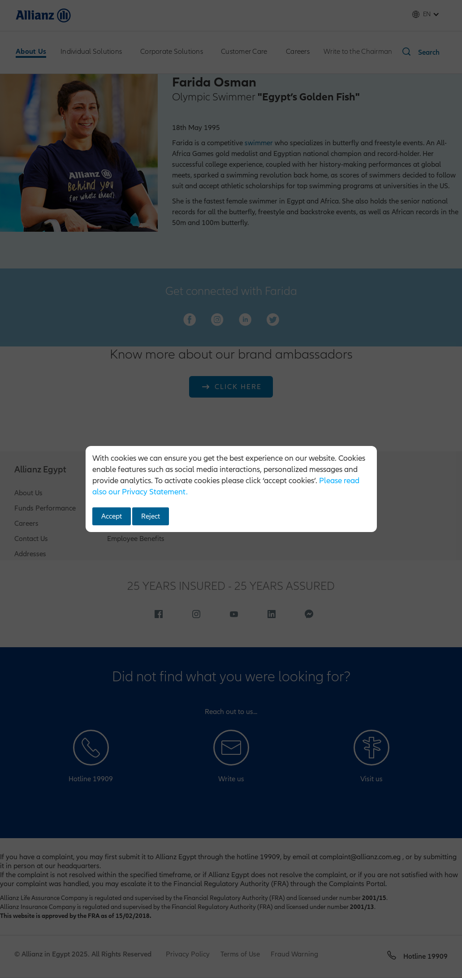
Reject (150, 516)
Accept (111, 516)
